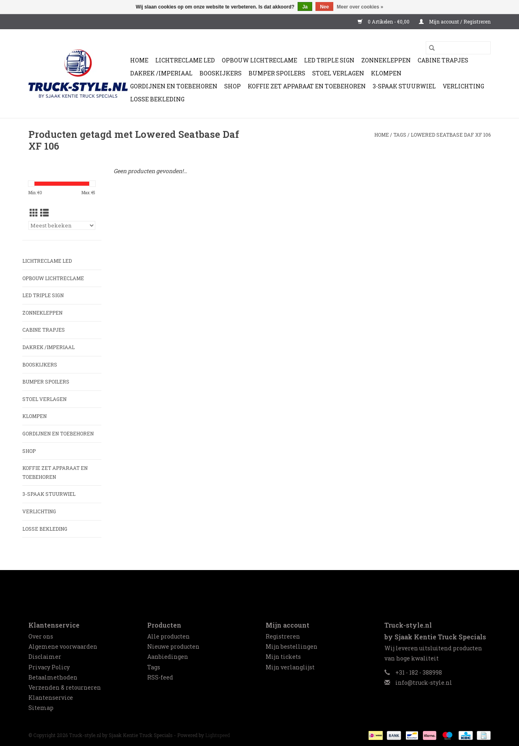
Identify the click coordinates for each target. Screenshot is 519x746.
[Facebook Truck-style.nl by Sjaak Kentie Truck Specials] (259, 588)
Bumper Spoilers (277, 73)
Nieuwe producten (173, 646)
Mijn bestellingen (291, 646)
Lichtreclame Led (185, 60)
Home (139, 60)
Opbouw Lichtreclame (259, 60)
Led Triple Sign (329, 60)
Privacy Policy (49, 667)
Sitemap (41, 708)
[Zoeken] (458, 47)
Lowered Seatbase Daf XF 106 (451, 134)
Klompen (386, 73)
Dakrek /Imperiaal (161, 73)
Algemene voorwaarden (62, 646)
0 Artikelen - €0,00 (384, 21)
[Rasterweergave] (34, 213)
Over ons (40, 636)
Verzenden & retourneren (64, 687)
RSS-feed (160, 677)
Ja (304, 7)
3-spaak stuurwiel (404, 86)
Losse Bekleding (157, 99)
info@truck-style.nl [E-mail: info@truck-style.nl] (423, 682)
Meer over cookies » (360, 7)
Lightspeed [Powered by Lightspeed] (217, 735)
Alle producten (168, 636)
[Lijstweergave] (44, 213)
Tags (399, 134)
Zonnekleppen (386, 60)
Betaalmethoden (52, 677)
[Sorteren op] (61, 225)
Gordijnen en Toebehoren (173, 86)
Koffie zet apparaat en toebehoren (307, 86)
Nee (324, 7)
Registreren (283, 636)
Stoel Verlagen (338, 73)
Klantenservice (50, 697)
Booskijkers (220, 73)
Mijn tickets (283, 656)
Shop (232, 86)
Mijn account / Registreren (455, 21)
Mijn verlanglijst (290, 667)
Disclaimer (44, 656)
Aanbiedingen (167, 656)
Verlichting (463, 86)
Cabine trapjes (443, 60)
